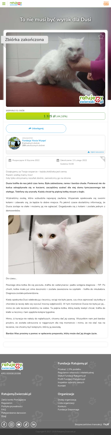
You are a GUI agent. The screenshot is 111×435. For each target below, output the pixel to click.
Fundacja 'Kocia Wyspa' (34, 140)
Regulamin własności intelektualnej (76, 372)
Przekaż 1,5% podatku (69, 369)
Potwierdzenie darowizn (13, 412)
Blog (3, 416)
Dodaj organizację (67, 399)
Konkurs (62, 406)
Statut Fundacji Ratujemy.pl (72, 375)
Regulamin (6, 403)
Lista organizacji (66, 403)
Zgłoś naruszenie (96, 152)
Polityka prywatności (12, 406)
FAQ (3, 409)
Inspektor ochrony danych (71, 382)
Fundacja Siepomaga (68, 409)
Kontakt (62, 385)
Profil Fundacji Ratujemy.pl (71, 379)
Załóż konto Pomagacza (13, 399)
